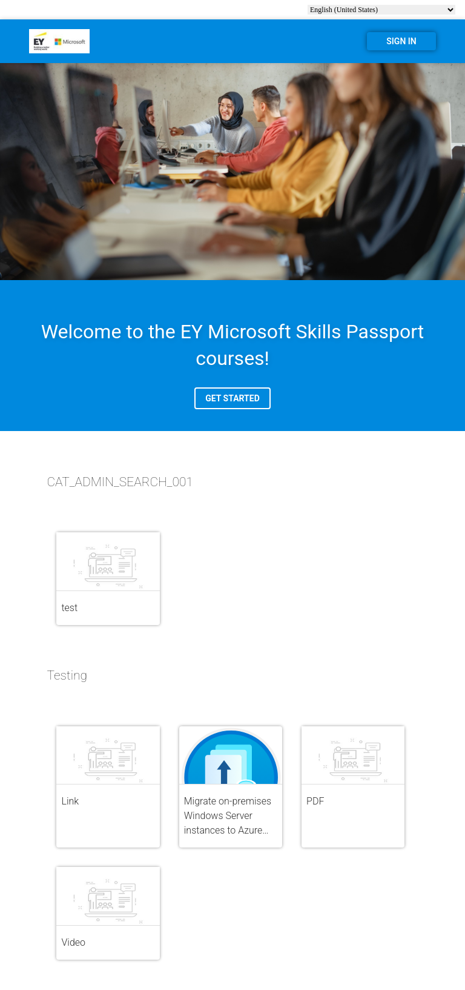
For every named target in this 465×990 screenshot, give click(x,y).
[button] (107, 578)
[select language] (381, 10)
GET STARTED (232, 398)
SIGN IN (401, 41)
